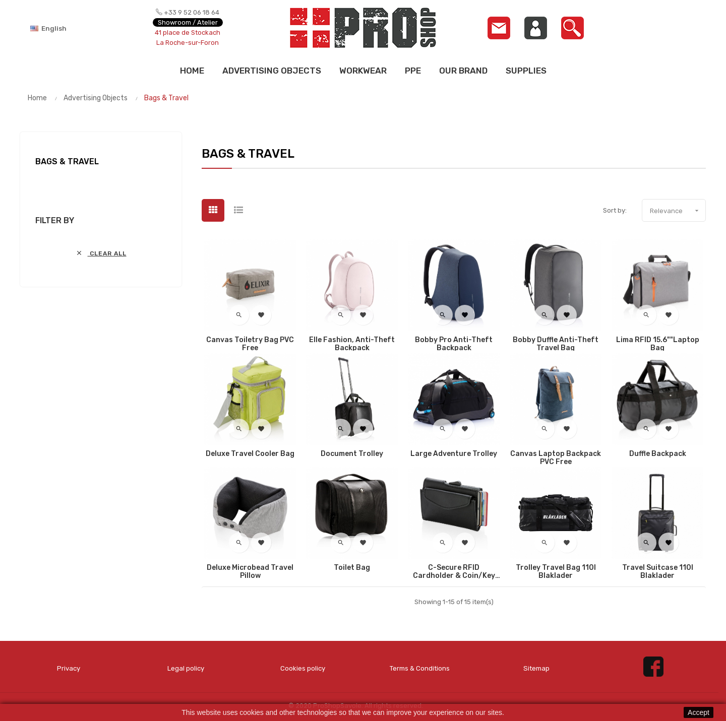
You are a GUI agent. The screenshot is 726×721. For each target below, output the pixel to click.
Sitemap (536, 668)
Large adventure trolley (453, 454)
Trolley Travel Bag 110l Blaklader (556, 572)
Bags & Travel (67, 161)
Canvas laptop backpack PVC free (555, 458)
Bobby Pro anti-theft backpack (454, 344)
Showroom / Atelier (188, 22)
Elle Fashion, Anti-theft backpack (352, 344)
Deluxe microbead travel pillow (250, 572)
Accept (698, 712)
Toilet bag (352, 568)
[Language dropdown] (65, 28)
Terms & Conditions (419, 668)
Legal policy (186, 668)
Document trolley (352, 454)
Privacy (68, 668)
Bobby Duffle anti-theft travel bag (555, 344)
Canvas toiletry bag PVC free (250, 344)
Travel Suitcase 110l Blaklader (657, 572)
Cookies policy (303, 668)
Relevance (677, 211)
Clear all (101, 253)
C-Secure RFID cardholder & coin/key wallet (454, 572)
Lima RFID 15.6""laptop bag (657, 344)
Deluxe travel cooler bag (250, 454)
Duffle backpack (657, 454)
